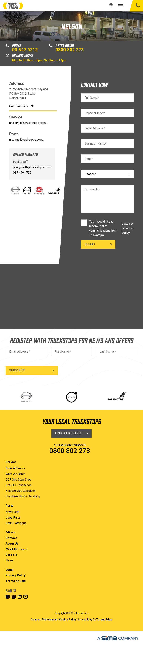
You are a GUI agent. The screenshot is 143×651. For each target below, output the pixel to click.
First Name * (63, 351)
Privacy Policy (16, 575)
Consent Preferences (44, 619)
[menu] (122, 6)
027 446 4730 (22, 172)
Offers (10, 532)
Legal (9, 569)
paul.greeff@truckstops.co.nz (32, 167)
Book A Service (16, 468)
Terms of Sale (16, 581)
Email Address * (19, 351)
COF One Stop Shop (18, 479)
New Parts (12, 512)
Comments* (92, 189)
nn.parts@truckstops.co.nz (26, 139)
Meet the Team (16, 549)
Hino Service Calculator (21, 490)
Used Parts (13, 517)
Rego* (89, 159)
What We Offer (15, 474)
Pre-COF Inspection (18, 485)
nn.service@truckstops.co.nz (28, 123)
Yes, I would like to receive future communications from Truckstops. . (107, 228)
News (9, 560)
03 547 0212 (25, 49)
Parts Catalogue (16, 523)
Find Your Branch (68, 433)
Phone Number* (95, 113)
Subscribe (17, 370)
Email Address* (95, 128)
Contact (11, 538)
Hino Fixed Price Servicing (23, 496)
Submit (90, 244)
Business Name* (96, 143)
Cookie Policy (67, 619)
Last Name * (108, 351)
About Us (12, 543)
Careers (11, 555)
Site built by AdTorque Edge (95, 619)
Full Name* (92, 97)
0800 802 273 (69, 49)
